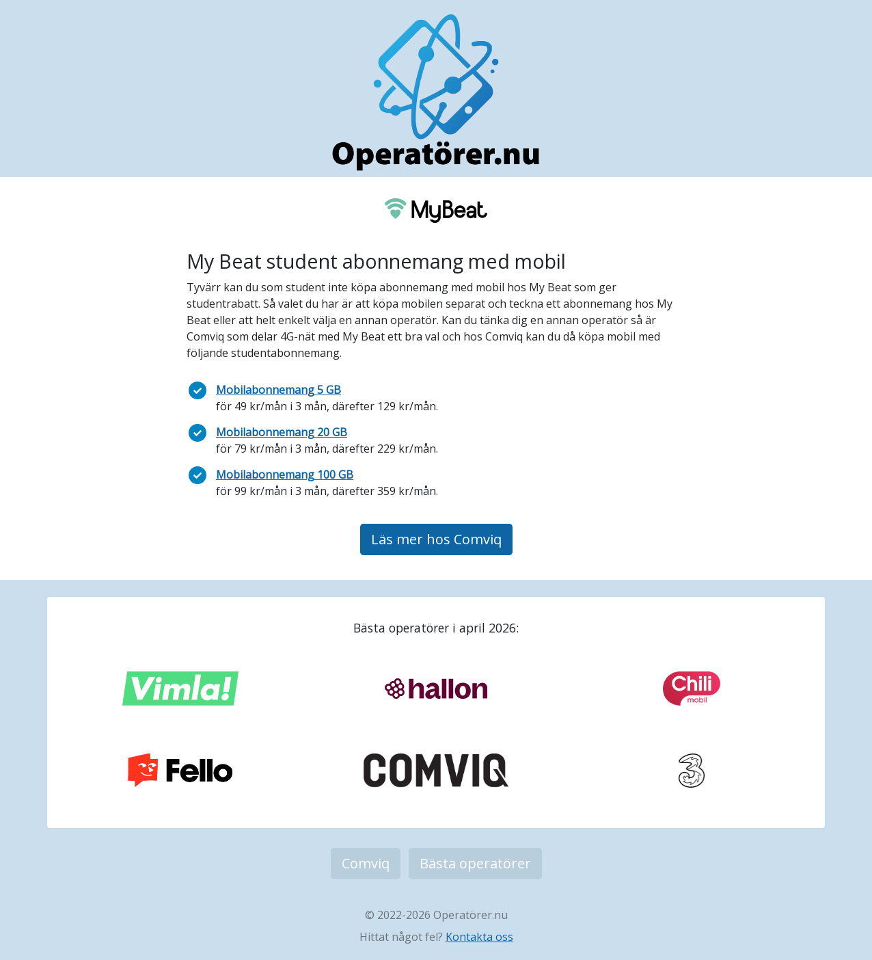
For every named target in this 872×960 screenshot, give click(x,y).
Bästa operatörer (475, 863)
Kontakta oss (479, 936)
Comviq (366, 863)
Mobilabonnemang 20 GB (281, 432)
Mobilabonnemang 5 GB (278, 389)
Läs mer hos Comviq (436, 539)
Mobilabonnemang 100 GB (284, 474)
